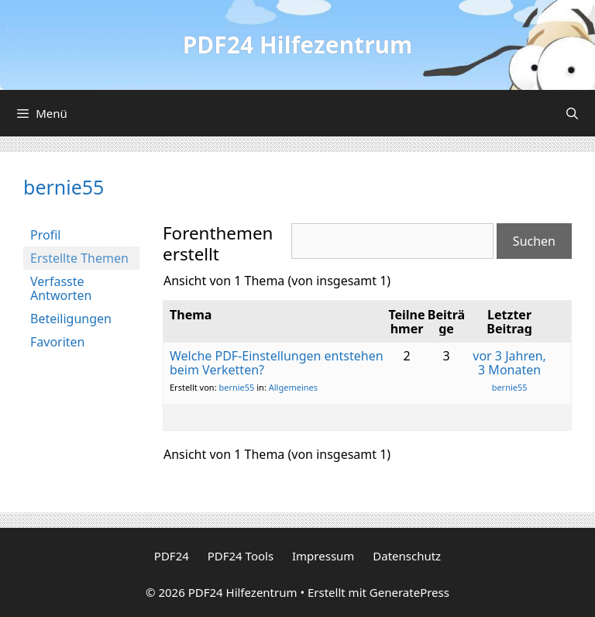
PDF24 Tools (240, 556)
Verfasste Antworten (60, 288)
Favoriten (57, 341)
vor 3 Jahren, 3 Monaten (509, 362)
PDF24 (171, 556)
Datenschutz (407, 556)
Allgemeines (293, 387)
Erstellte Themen (79, 258)
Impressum (323, 556)
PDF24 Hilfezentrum (298, 44)
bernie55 (63, 187)
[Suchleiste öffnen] (572, 113)
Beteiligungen (71, 318)
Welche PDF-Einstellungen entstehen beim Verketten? (276, 362)
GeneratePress (409, 592)
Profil (45, 234)
